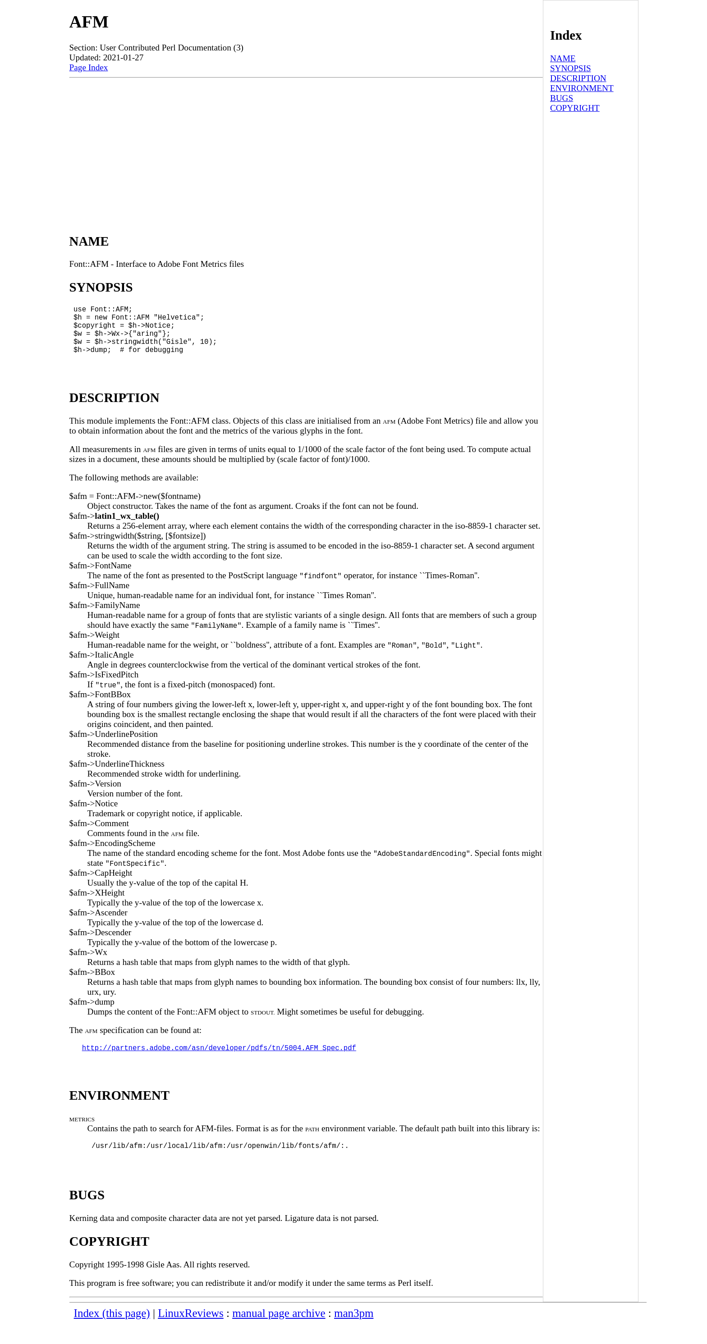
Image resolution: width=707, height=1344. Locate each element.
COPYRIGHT (575, 108)
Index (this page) (112, 1333)
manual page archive (278, 1333)
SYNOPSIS (570, 68)
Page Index (88, 67)
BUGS (561, 98)
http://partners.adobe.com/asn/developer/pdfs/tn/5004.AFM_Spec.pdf (219, 1062)
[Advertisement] (306, 145)
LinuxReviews (191, 1333)
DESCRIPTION (578, 78)
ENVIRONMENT (582, 88)
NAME (563, 58)
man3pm (353, 1333)
